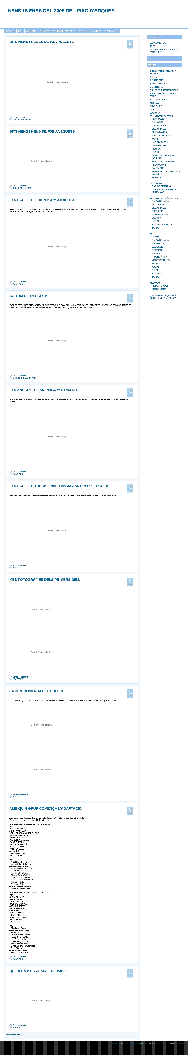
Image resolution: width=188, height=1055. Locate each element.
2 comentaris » (19, 117)
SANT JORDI (158, 168)
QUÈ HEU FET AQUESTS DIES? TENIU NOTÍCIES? (163, 296)
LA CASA (156, 217)
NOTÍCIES (10, 31)
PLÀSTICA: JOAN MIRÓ (164, 161)
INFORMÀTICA (111, 31)
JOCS (152, 46)
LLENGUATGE (159, 145)
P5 (151, 234)
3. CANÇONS (156, 80)
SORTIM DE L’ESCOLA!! (29, 296)
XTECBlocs (114, 1043)
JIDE (182, 1043)
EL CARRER (158, 204)
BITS (20, 31)
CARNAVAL (157, 122)
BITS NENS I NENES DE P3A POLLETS (41, 42)
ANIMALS (154, 103)
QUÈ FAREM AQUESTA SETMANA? (164, 190)
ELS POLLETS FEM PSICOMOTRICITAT (42, 200)
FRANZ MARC (159, 289)
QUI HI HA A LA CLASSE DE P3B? (37, 971)
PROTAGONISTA (160, 164)
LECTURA (155, 113)
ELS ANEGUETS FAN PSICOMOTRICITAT (43, 390)
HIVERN (156, 253)
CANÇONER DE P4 (159, 43)
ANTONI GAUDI (160, 285)
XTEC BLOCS (164, 1043)
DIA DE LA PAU (159, 125)
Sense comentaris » (21, 186)
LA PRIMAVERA (160, 142)
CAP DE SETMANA (161, 186)
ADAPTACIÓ (158, 118)
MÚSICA (156, 149)
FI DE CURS (156, 106)
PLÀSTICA (155, 283)
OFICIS (155, 270)
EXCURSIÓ (157, 211)
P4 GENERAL (157, 183)
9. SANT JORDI (157, 99)
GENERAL (157, 250)
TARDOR (156, 177)
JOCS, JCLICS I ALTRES (90, 31)
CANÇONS (31, 31)
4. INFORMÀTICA (158, 83)
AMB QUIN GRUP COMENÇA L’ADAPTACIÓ (45, 809)
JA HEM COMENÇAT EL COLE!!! (36, 691)
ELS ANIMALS (159, 128)
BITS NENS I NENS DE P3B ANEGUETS (42, 131)
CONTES (156, 236)
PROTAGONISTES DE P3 (64, 31)
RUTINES (157, 273)
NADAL (155, 152)
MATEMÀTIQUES (161, 260)
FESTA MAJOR (159, 132)
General (154, 109)
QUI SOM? (44, 31)
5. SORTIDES (156, 87)
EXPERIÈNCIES (160, 214)
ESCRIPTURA (159, 243)
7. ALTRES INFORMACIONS (164, 90)
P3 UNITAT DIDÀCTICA (161, 116)
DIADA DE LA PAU (161, 201)
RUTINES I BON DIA (162, 224)
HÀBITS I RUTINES (162, 135)
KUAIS (155, 139)
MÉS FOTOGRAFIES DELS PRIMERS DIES (44, 580)
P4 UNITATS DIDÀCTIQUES (164, 198)
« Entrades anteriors (13, 1035)
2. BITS (153, 77)
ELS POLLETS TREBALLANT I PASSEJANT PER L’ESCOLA (58, 486)
